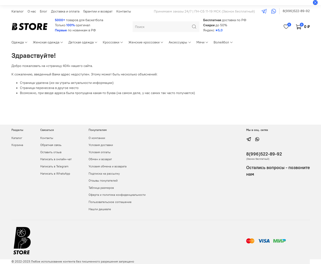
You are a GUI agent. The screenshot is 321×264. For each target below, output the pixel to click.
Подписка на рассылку (104, 173)
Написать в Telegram (54, 166)
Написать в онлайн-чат (56, 159)
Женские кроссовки (146, 42)
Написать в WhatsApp (55, 173)
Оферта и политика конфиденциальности (117, 195)
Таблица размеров (101, 188)
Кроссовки (113, 42)
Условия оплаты (100, 152)
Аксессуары (180, 42)
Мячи (202, 42)
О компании (97, 138)
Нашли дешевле (100, 209)
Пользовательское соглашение (110, 202)
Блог (43, 11)
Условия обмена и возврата (107, 166)
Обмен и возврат (100, 159)
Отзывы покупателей (103, 180)
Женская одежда (48, 42)
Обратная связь (50, 145)
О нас (32, 11)
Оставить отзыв (50, 152)
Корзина (17, 145)
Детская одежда (83, 42)
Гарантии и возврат (98, 11)
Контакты (123, 11)
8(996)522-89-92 (296, 11)
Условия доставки (101, 145)
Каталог (17, 11)
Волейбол (223, 42)
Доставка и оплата (65, 11)
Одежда (19, 42)
